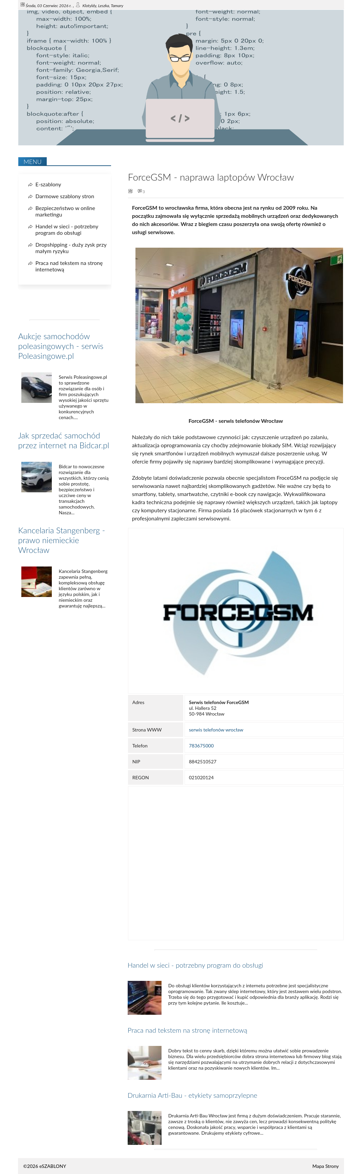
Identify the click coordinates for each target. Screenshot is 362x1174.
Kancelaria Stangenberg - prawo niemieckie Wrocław (61, 540)
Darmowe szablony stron (64, 196)
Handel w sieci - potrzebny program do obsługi (195, 965)
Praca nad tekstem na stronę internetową (187, 1030)
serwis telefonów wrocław (216, 730)
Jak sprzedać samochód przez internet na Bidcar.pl (63, 440)
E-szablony (48, 184)
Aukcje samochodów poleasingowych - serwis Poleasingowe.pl (60, 346)
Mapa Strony (326, 1166)
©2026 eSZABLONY (44, 1166)
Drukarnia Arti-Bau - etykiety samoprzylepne (192, 1095)
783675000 (201, 745)
